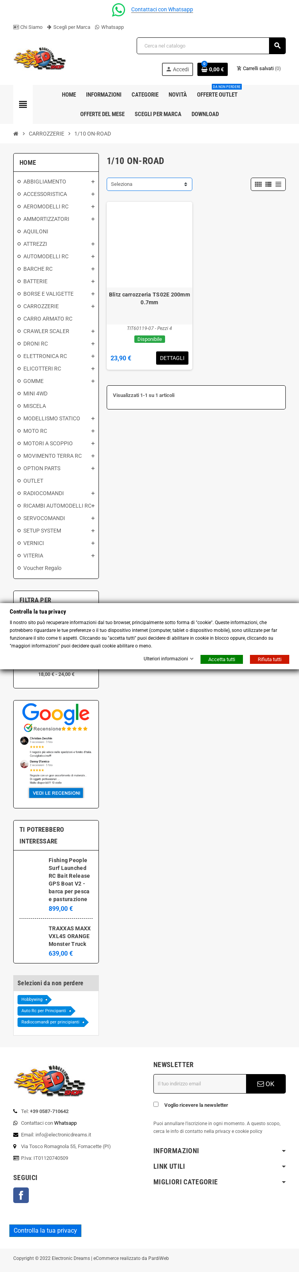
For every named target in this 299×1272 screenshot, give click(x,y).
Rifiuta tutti (269, 659)
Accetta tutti (221, 659)
